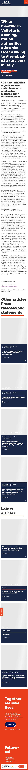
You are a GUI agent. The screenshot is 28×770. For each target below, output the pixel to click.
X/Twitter (10, 757)
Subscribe (10, 724)
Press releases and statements (9, 71)
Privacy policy (15, 729)
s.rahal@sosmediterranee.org (8, 286)
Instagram (10, 759)
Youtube (9, 761)
